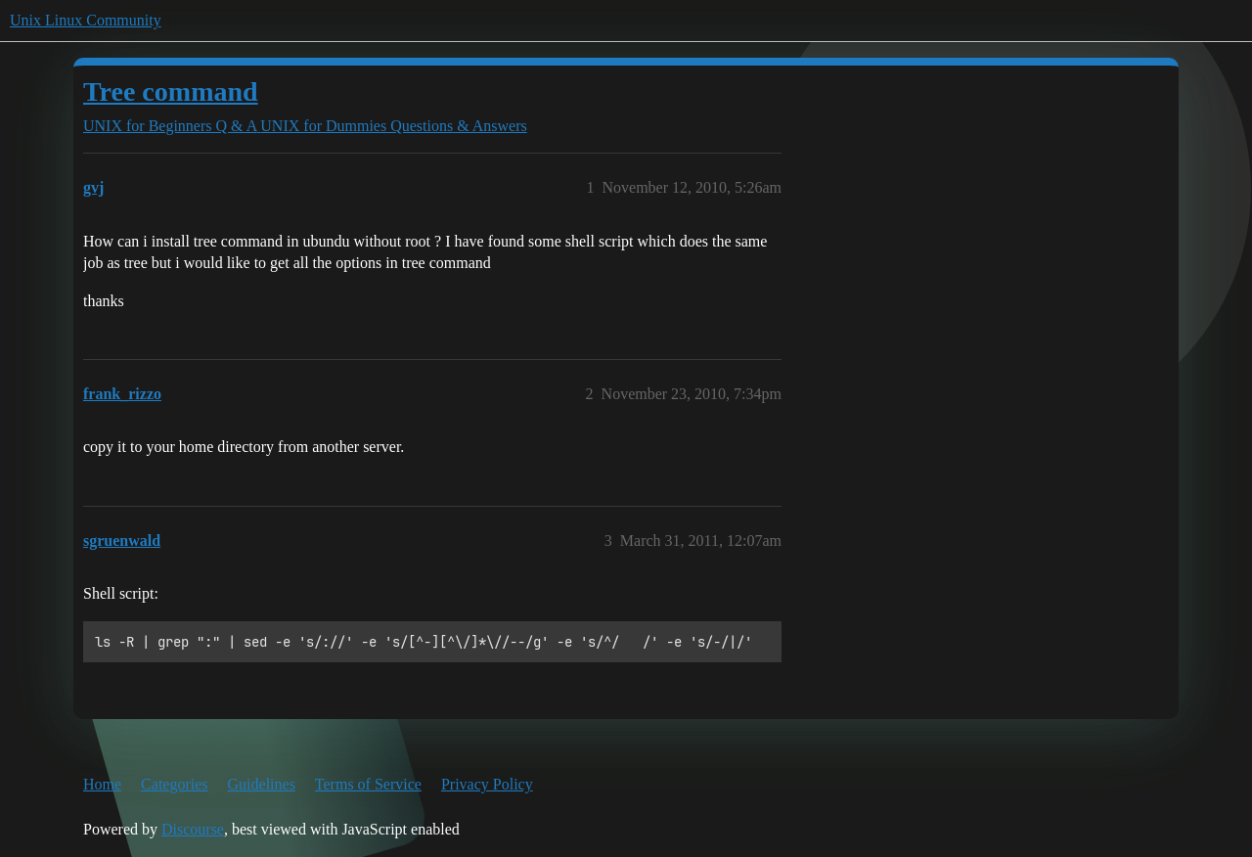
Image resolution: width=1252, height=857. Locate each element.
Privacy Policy (487, 784)
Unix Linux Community (85, 20)
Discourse (192, 829)
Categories (174, 784)
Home (102, 784)
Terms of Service (368, 784)
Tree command (170, 91)
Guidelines (261, 784)
